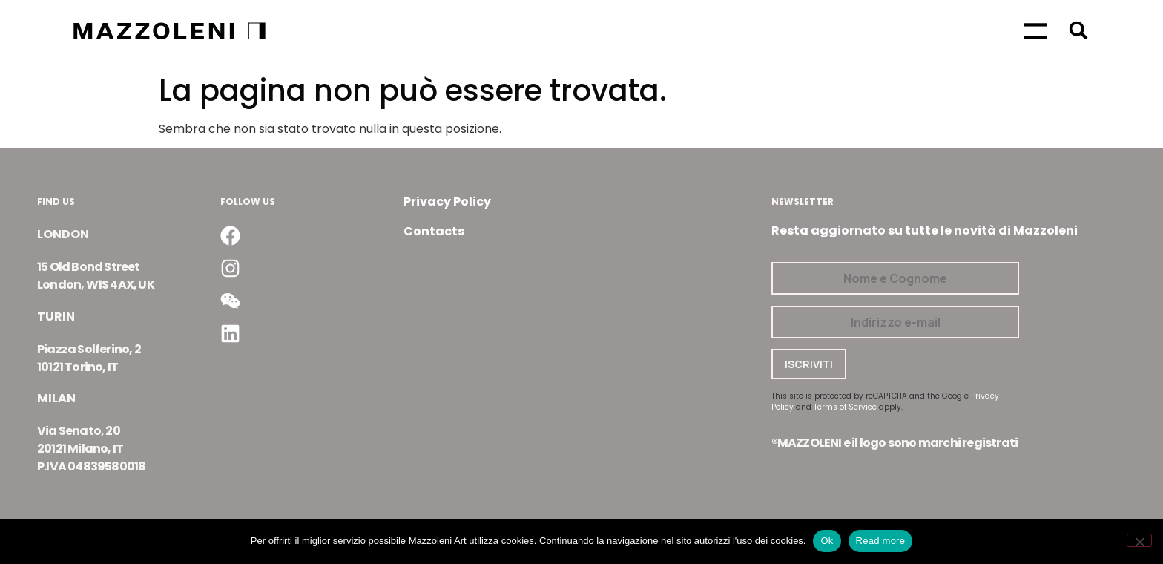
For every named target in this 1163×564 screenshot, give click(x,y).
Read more (881, 540)
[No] (1139, 540)
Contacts (433, 231)
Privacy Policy (447, 201)
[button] (1078, 30)
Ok (826, 540)
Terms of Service (845, 407)
